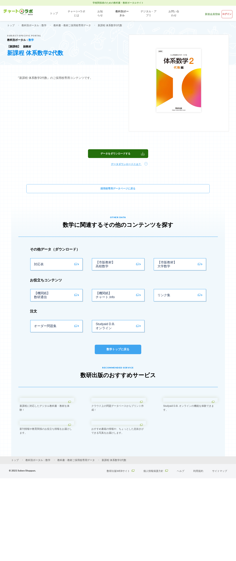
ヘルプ (180, 553)
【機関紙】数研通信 (41, 305)
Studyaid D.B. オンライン (105, 340)
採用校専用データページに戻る (118, 193)
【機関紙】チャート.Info (104, 305)
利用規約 (198, 553)
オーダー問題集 (44, 340)
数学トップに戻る (118, 366)
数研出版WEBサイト (119, 553)
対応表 (38, 271)
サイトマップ (219, 553)
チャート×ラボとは (75, 13)
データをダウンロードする (115, 157)
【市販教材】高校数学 (105, 271)
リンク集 (163, 305)
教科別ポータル (121, 13)
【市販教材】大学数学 (166, 271)
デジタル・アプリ (149, 13)
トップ (52, 13)
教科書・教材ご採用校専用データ (72, 25)
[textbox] (118, 103)
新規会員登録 (205, 13)
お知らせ (99, 13)
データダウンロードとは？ (127, 167)
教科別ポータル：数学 (34, 25)
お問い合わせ (176, 13)
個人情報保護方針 (155, 553)
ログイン (224, 13)
